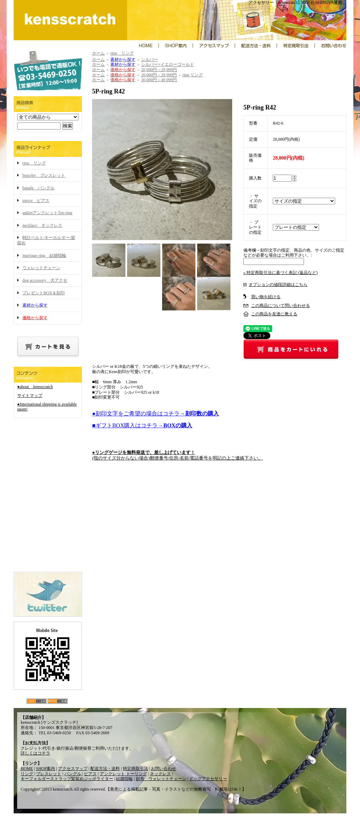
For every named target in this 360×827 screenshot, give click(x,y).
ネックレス (160, 773)
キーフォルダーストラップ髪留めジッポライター (67, 778)
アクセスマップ (73, 768)
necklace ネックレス (42, 225)
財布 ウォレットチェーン (161, 778)
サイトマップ (29, 395)
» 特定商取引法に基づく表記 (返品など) (280, 272)
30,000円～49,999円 (159, 79)
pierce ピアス (35, 200)
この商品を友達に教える (274, 313)
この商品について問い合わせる (280, 305)
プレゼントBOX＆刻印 (43, 292)
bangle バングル (38, 187)
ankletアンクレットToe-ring (47, 212)
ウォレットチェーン (41, 267)
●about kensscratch (35, 386)
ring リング (34, 163)
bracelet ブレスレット (43, 175)
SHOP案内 (45, 768)
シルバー (149, 59)
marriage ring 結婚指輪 (44, 255)
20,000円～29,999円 (159, 69)
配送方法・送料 (105, 768)
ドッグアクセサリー (208, 778)
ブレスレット (48, 773)
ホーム (98, 53)
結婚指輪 (124, 778)
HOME (27, 768)
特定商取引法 (135, 768)
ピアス (90, 773)
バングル (73, 773)
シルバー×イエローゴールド (167, 64)
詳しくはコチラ (35, 753)
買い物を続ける (266, 296)
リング (27, 773)
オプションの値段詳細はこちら (278, 284)
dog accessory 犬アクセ (44, 280)
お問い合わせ (163, 768)
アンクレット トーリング (123, 773)
